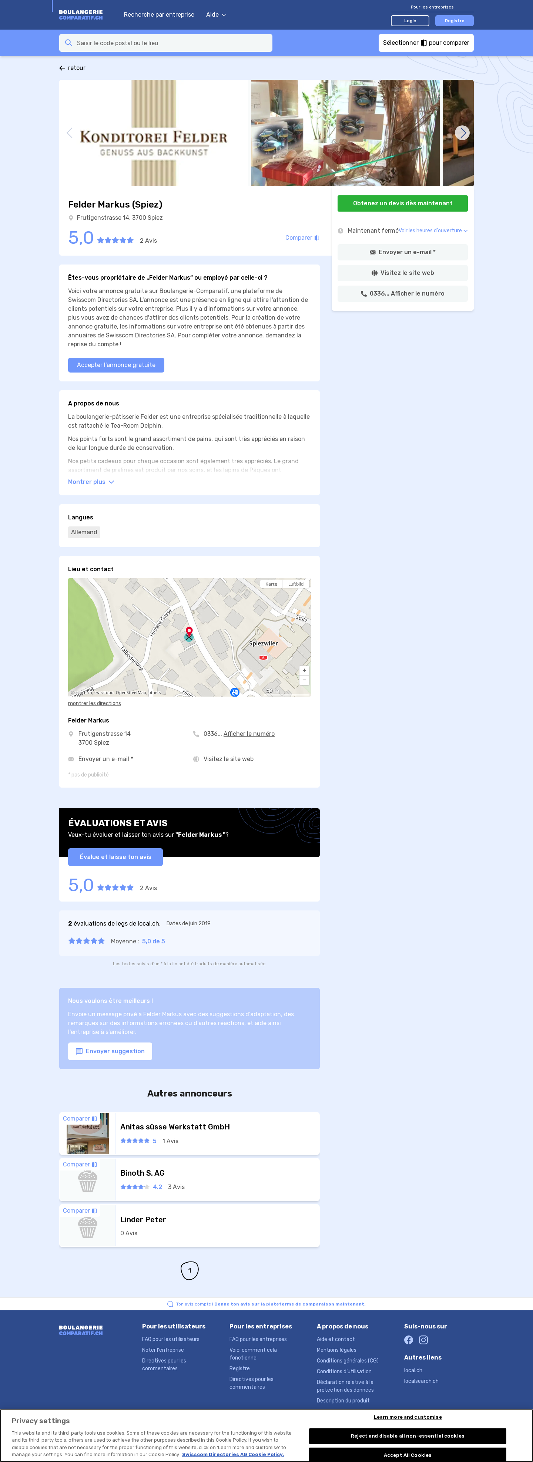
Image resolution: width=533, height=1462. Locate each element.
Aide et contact (336, 1339)
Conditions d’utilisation (344, 1371)
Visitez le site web (229, 758)
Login (410, 20)
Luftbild (296, 584)
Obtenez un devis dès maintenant (403, 203)
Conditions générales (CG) (348, 1361)
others (154, 692)
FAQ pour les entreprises (258, 1339)
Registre (455, 20)
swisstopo (104, 692)
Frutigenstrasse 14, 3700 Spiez (120, 217)
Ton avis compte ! (271, 1304)
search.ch (83, 692)
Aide (216, 14)
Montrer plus (91, 481)
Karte (271, 584)
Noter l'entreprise (163, 1350)
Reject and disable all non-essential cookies (408, 1441)
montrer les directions (94, 703)
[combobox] (172, 43)
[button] (304, 671)
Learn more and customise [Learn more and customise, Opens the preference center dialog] (408, 1422)
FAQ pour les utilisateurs (171, 1339)
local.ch (413, 1370)
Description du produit (343, 1401)
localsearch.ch (421, 1381)
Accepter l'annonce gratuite (116, 364)
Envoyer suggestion (110, 1051)
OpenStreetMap (131, 692)
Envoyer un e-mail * (105, 758)
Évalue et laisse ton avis (115, 856)
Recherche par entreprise (159, 14)
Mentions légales (336, 1350)
